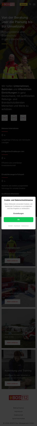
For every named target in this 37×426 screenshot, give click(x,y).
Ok (18, 219)
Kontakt (10, 226)
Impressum (17, 226)
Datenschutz (25, 226)
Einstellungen (18, 213)
